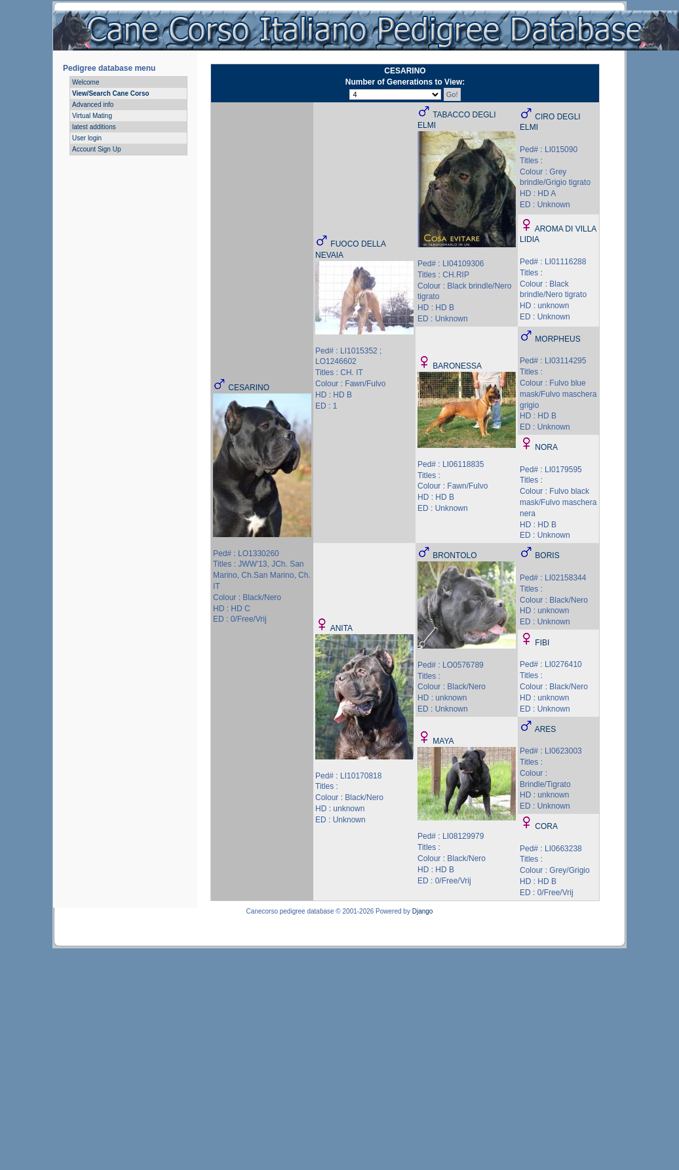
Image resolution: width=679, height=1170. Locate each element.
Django (422, 911)
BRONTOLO (454, 555)
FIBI (542, 642)
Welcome (86, 82)
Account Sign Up (96, 149)
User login (87, 138)
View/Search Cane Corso (110, 93)
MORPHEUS (557, 339)
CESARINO (248, 387)
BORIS (547, 555)
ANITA (341, 628)
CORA (546, 826)
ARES (545, 729)
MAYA (443, 741)
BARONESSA (457, 366)
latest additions (94, 127)
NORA (546, 447)
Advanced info (92, 104)
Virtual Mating (92, 115)
